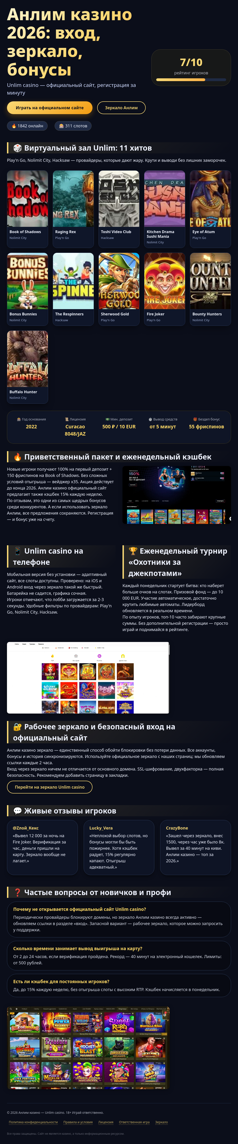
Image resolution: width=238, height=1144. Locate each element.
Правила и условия (78, 1122)
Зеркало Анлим (121, 107)
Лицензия (105, 1122)
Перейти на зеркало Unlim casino (50, 787)
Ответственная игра (134, 1122)
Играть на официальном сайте (50, 107)
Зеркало (161, 1122)
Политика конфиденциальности (33, 1122)
